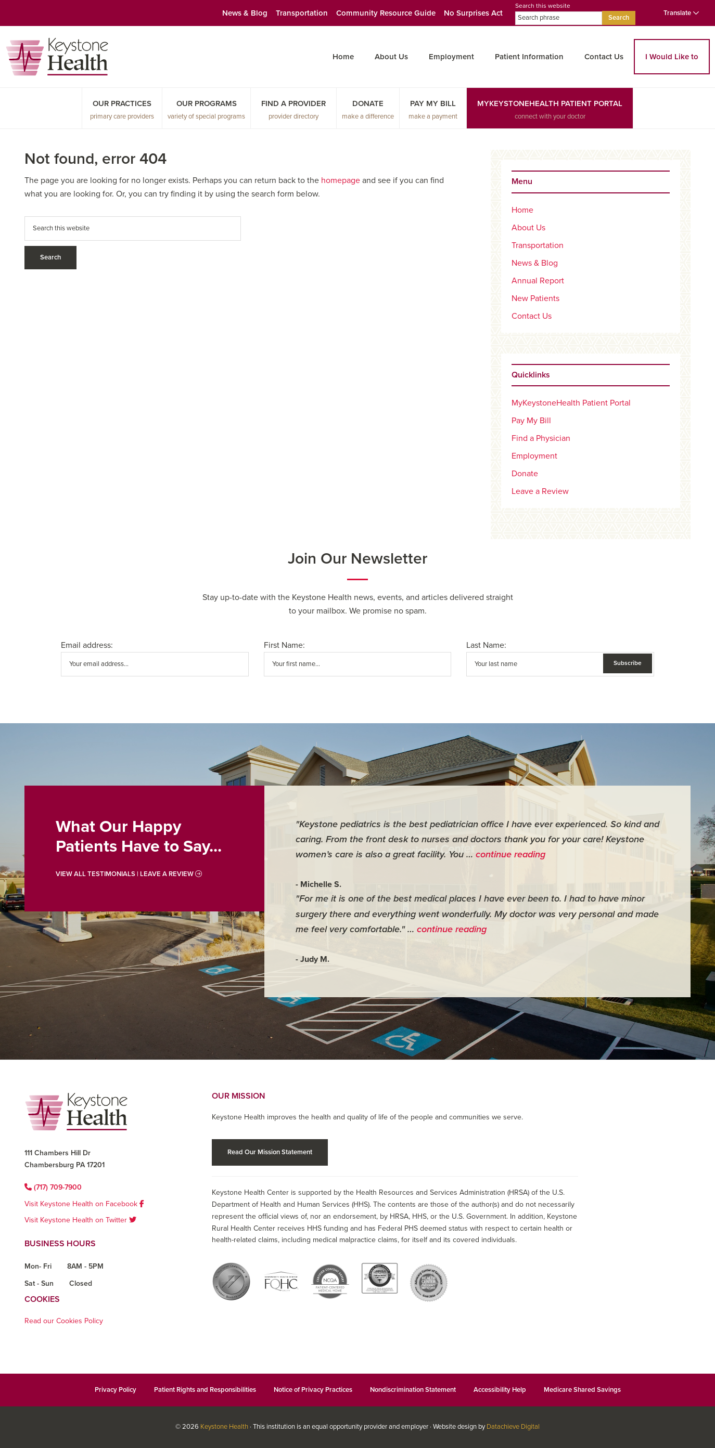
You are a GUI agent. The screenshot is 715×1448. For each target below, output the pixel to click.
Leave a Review (540, 491)
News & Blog (244, 13)
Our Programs (206, 103)
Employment (451, 56)
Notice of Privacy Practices (313, 1390)
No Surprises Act (473, 13)
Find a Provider (293, 103)
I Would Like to (671, 56)
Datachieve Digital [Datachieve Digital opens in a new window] (513, 1427)
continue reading (510, 854)
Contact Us (603, 56)
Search (618, 18)
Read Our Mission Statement (269, 1152)
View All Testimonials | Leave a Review (129, 874)
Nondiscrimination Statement (413, 1390)
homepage (340, 180)
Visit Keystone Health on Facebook (84, 1203)
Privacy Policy (115, 1390)
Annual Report (538, 281)
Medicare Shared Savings (582, 1390)
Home (343, 56)
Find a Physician (541, 438)
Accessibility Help (500, 1390)
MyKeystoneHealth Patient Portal (549, 103)
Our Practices (122, 103)
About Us (391, 56)
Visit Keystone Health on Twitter (80, 1220)
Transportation (302, 13)
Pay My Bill (433, 103)
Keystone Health (224, 1427)
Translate (681, 13)
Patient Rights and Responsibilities (205, 1390)
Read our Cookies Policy (63, 1320)
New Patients (535, 298)
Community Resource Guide (386, 13)
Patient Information (529, 56)
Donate (368, 103)
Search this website (558, 13)
